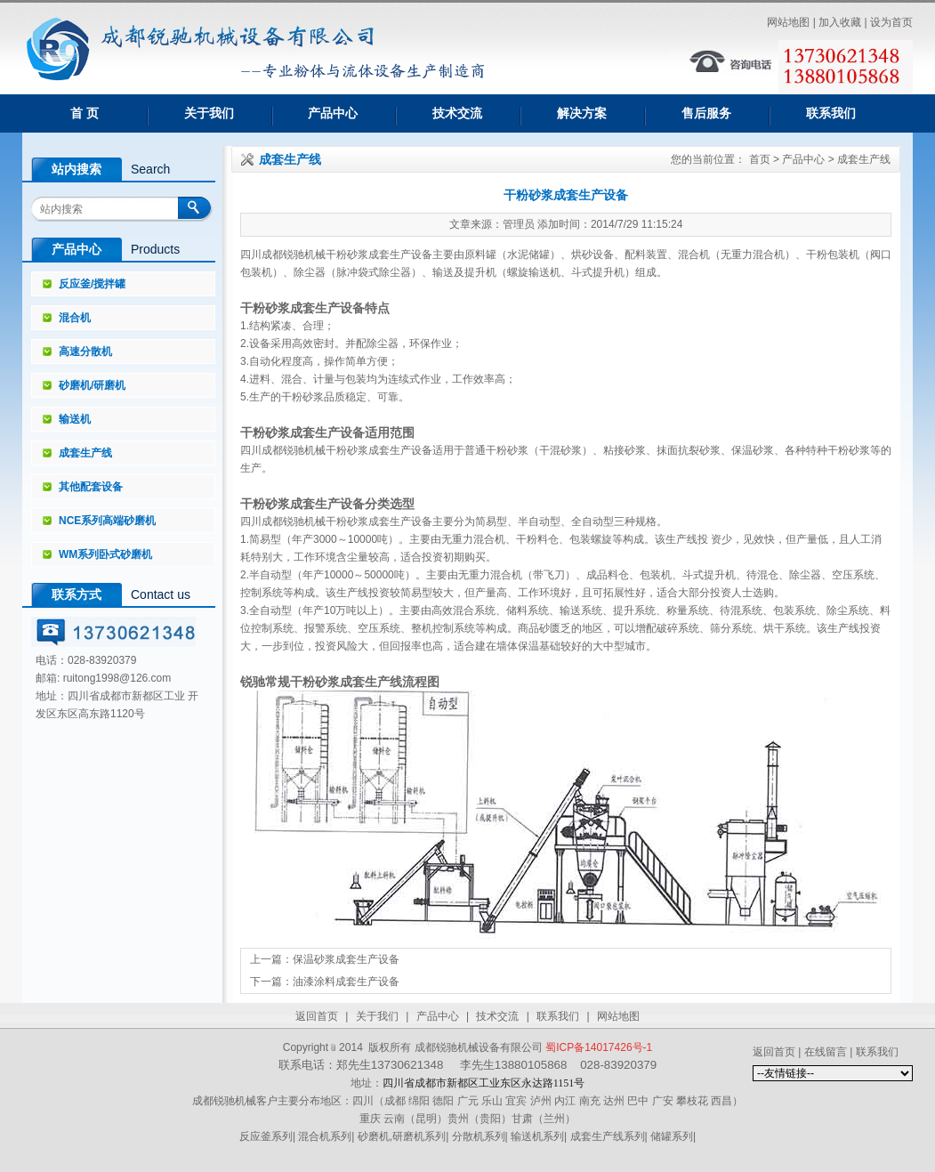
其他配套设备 (91, 487)
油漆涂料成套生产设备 (346, 981)
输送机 (75, 419)
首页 (759, 159)
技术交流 (457, 113)
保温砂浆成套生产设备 (346, 959)
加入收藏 (839, 22)
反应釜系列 (266, 1136)
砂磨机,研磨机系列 (402, 1136)
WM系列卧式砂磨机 (105, 554)
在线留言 (825, 1052)
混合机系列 (324, 1136)
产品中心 (333, 113)
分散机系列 (478, 1136)
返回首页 (316, 1016)
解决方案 (582, 113)
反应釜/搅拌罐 (92, 284)
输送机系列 (537, 1136)
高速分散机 (85, 351)
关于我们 (209, 113)
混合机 (75, 317)
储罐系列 (671, 1136)
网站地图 (788, 22)
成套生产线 (85, 453)
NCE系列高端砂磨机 (107, 520)
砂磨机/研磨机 (92, 385)
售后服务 (706, 113)
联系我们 (831, 113)
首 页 (84, 113)
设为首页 (891, 22)
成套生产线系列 (607, 1136)
